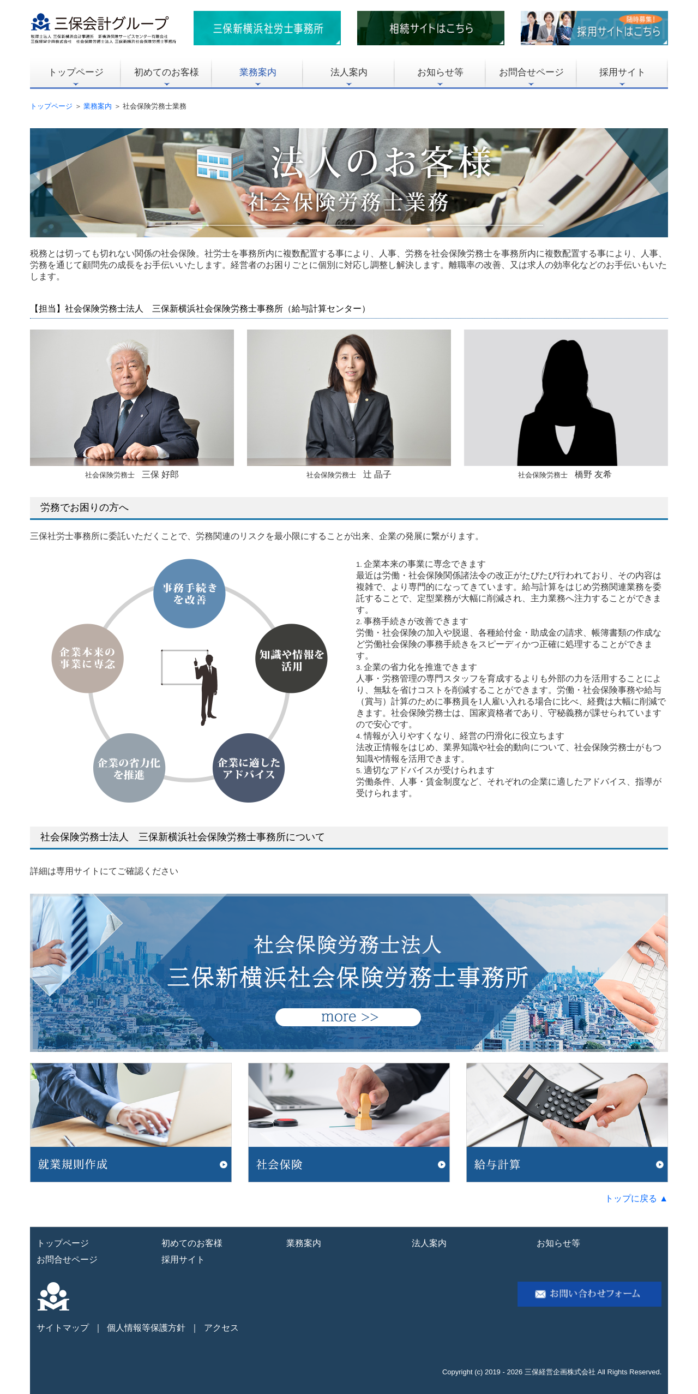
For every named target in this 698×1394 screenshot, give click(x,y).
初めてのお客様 (166, 72)
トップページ (76, 72)
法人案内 (349, 72)
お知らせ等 (440, 72)
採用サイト (622, 72)
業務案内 (257, 72)
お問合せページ (531, 72)
